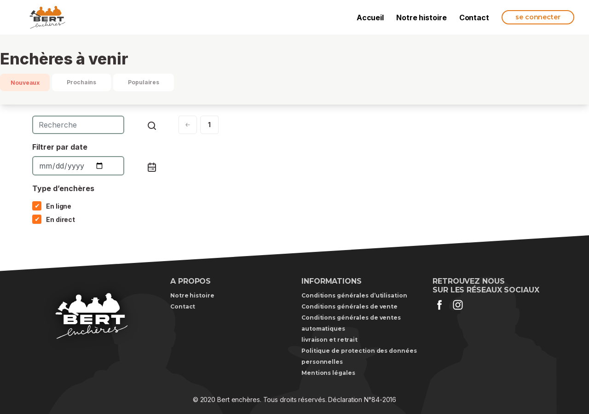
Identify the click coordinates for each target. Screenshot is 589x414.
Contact (474, 17)
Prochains (81, 82)
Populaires (143, 82)
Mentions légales (328, 372)
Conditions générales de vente (349, 306)
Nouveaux (25, 82)
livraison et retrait (329, 339)
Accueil (370, 17)
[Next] (188, 125)
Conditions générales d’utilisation (354, 295)
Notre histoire (421, 17)
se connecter (537, 17)
